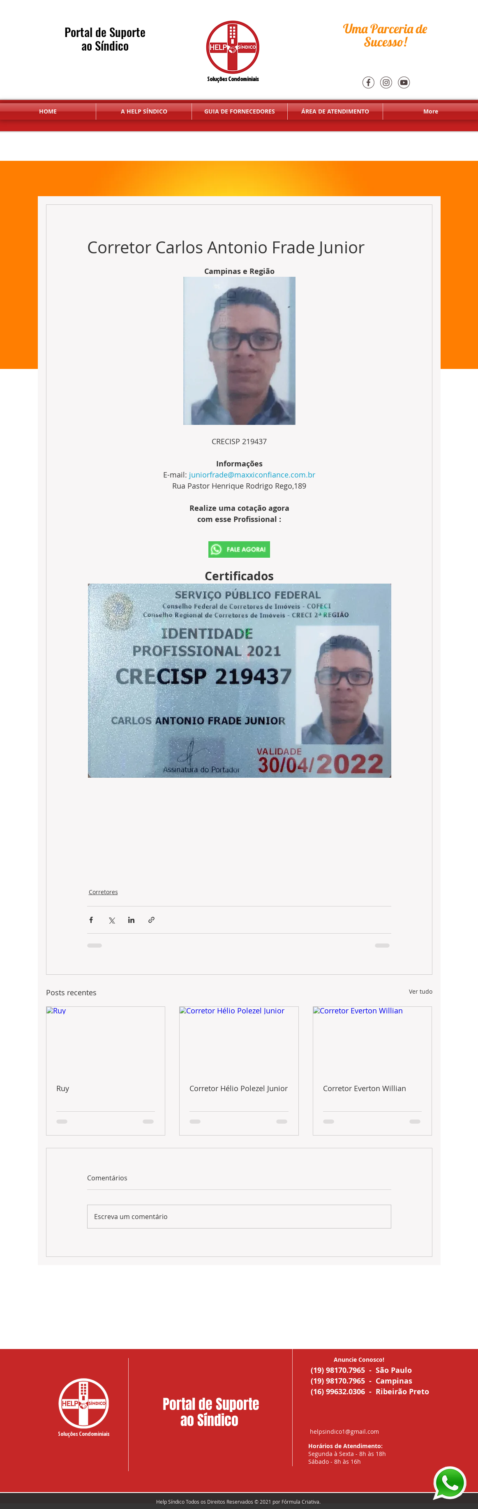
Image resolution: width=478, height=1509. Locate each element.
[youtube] (403, 82)
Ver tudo (420, 991)
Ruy (62, 1088)
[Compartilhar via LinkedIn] (131, 920)
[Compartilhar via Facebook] (91, 920)
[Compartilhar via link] (151, 920)
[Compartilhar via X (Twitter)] (111, 920)
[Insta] (386, 82)
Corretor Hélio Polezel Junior (238, 1088)
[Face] (368, 82)
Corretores (103, 892)
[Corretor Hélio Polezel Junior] (239, 1040)
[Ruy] (105, 1040)
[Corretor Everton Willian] (372, 1040)
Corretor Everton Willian (364, 1088)
